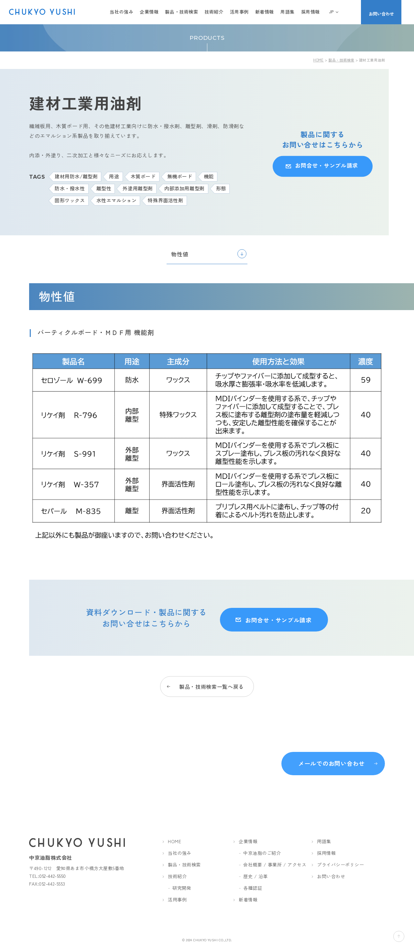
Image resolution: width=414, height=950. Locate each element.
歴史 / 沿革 (255, 876)
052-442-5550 (52, 876)
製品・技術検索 (341, 59)
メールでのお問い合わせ (331, 761)
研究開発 (181, 888)
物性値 (179, 254)
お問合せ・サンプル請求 (324, 166)
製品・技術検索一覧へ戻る (211, 681)
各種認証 (252, 888)
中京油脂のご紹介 (262, 853)
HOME (318, 59)
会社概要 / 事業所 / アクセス (275, 865)
